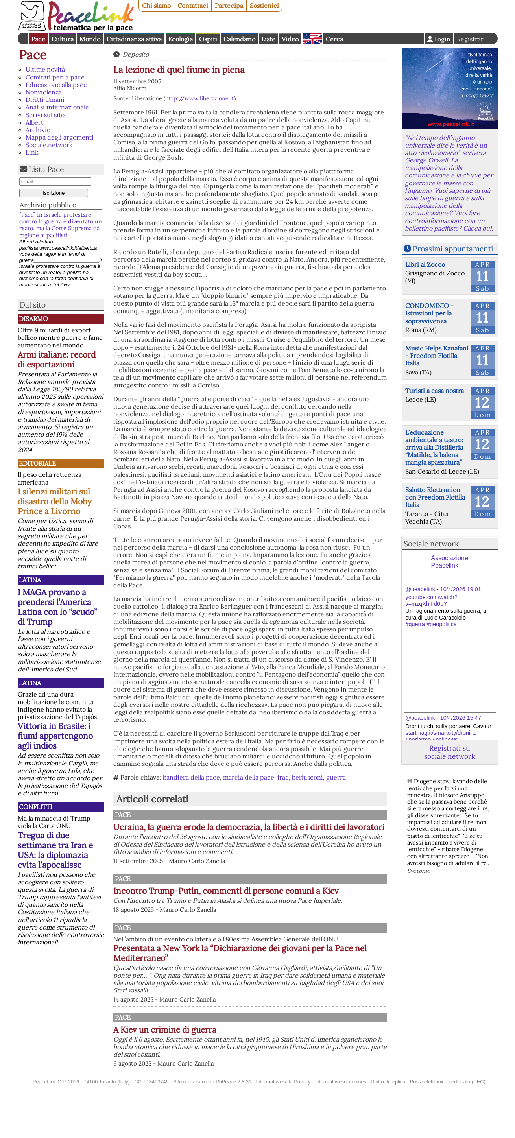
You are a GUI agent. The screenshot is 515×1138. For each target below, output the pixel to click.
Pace (38, 39)
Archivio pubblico (48, 204)
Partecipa (229, 5)
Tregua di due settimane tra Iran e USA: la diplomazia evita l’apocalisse (55, 850)
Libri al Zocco (425, 264)
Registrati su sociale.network (449, 752)
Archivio (38, 130)
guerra (336, 777)
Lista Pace (46, 169)
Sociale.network (49, 145)
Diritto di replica (388, 1133)
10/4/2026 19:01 (460, 589)
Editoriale (37, 463)
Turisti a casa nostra (434, 391)
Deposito (136, 54)
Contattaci (192, 5)
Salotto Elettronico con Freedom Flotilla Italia (435, 497)
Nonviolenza (44, 92)
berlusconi (307, 777)
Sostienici (264, 5)
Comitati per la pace (55, 77)
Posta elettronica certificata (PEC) (447, 1133)
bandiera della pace (191, 777)
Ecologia (180, 39)
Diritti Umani (45, 99)
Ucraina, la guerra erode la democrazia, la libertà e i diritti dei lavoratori (290, 832)
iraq (283, 777)
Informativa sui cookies (340, 1133)
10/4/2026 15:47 (460, 718)
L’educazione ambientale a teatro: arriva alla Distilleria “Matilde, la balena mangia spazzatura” (434, 447)
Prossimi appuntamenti (453, 248)
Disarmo (33, 319)
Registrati (471, 39)
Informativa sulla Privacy (283, 1133)
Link (32, 152)
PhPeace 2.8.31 (233, 1133)
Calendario (239, 39)
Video (290, 39)
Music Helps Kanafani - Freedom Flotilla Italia (437, 355)
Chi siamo (156, 5)
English (312, 38)
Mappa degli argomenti (60, 137)
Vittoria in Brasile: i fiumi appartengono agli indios (55, 736)
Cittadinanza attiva (134, 39)
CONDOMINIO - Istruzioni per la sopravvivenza (429, 313)
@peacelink (420, 589)
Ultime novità (45, 69)
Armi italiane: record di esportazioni (57, 359)
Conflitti (35, 807)
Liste (268, 39)
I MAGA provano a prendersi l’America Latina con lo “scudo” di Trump (57, 607)
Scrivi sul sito (45, 115)
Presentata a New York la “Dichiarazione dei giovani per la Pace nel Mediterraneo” (278, 997)
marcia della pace (248, 777)
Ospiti (208, 39)
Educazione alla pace (56, 85)
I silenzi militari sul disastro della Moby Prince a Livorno (55, 501)
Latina (30, 580)
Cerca (334, 39)
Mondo (89, 39)
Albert (34, 122)
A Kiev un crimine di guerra (246, 1073)
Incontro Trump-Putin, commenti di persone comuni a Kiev (280, 913)
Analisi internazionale (57, 107)
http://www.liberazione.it (199, 98)
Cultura (63, 39)
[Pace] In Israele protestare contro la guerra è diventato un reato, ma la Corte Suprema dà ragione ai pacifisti (60, 225)
